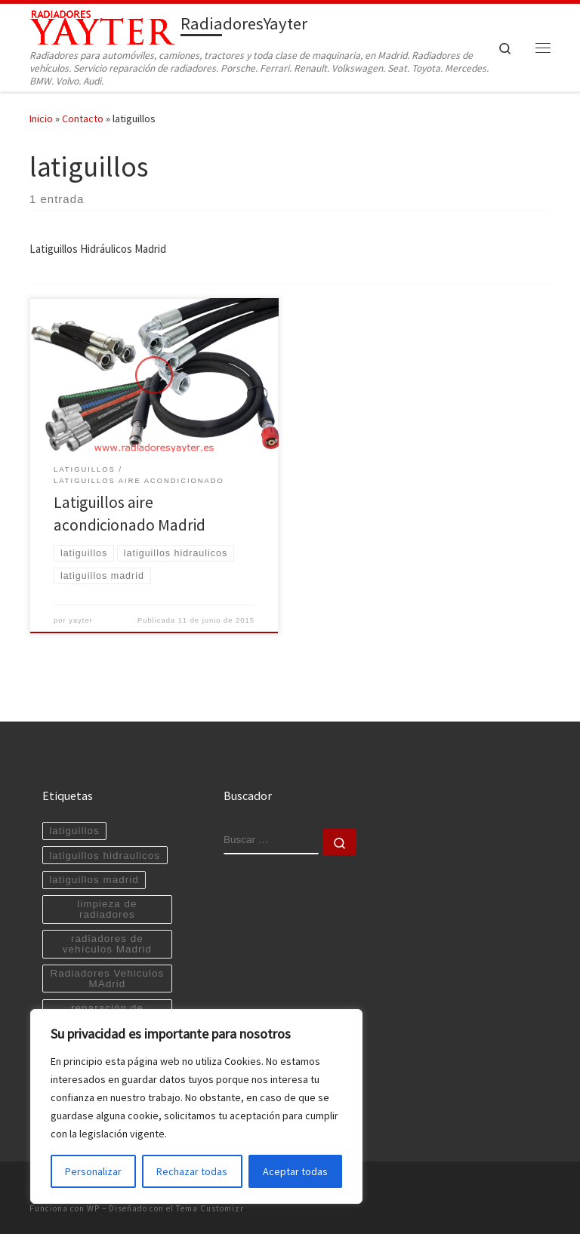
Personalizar (93, 1171)
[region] (196, 1106)
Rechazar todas (191, 1171)
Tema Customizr (210, 1208)
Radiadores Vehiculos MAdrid (108, 978)
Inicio (41, 118)
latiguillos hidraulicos (104, 855)
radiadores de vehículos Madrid (107, 944)
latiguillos (74, 830)
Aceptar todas (295, 1171)
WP (93, 1208)
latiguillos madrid (94, 879)
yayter (81, 620)
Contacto (82, 118)
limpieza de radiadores (107, 909)
